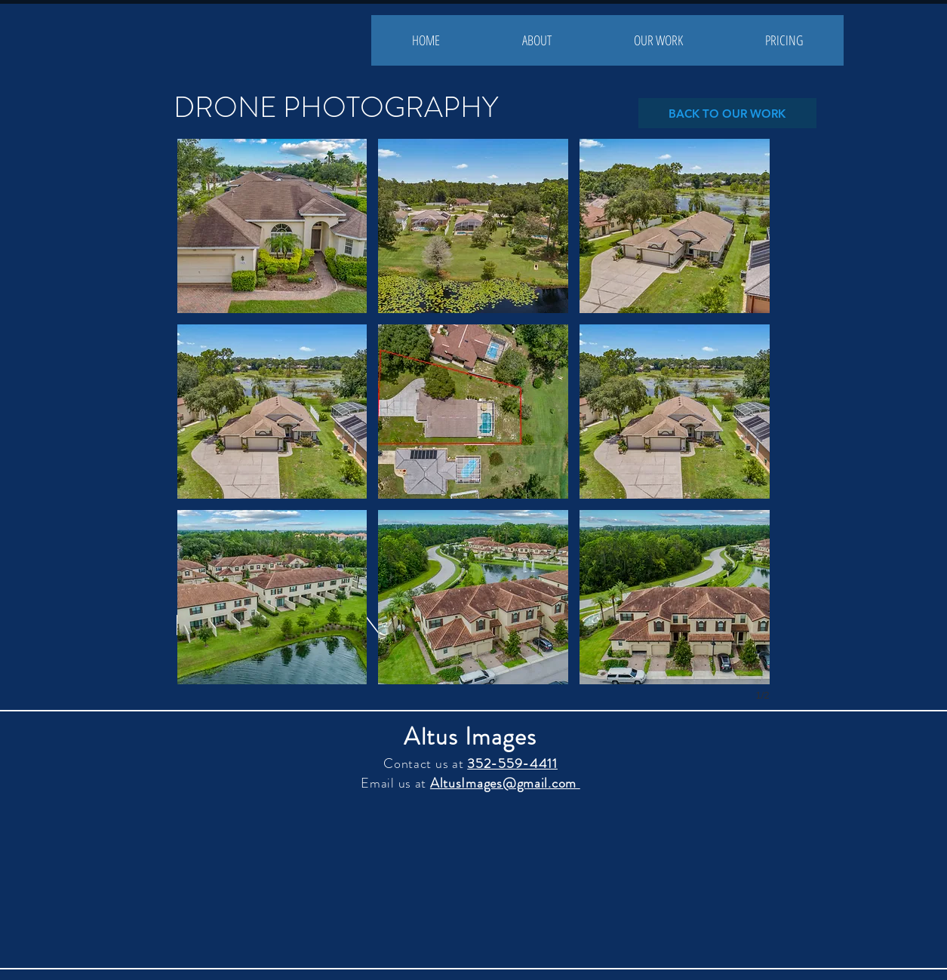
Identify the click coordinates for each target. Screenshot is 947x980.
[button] (272, 226)
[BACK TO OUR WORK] (727, 113)
